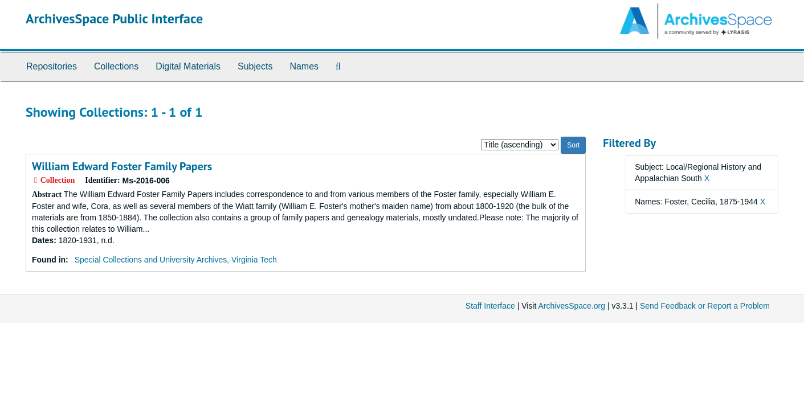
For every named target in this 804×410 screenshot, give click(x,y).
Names (304, 66)
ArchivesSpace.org (571, 305)
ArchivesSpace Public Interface (114, 18)
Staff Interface (490, 305)
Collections (116, 66)
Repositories (51, 66)
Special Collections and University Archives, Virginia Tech (176, 259)
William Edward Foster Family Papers (122, 166)
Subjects (255, 66)
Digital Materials (188, 66)
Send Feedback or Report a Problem (705, 305)
